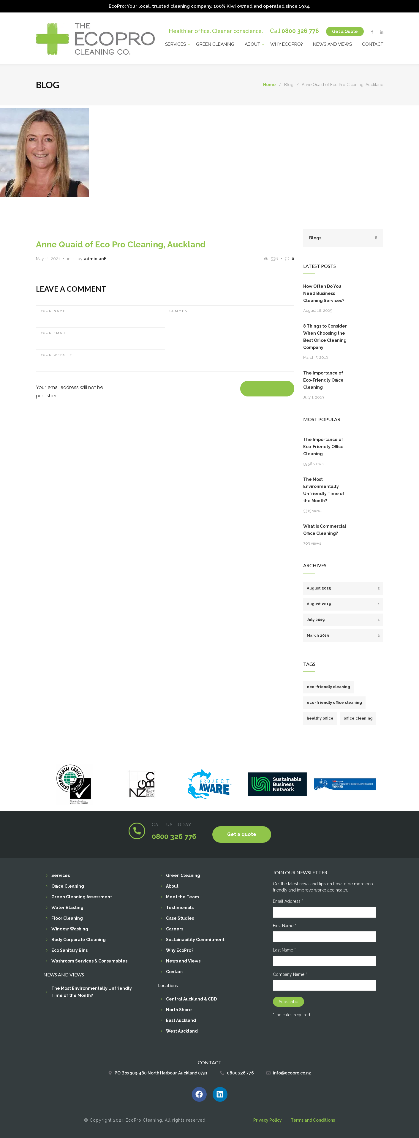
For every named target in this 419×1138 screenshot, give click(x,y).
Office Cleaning (67, 885)
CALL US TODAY (172, 824)
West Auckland (182, 1030)
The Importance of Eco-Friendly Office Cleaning (323, 379)
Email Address (288, 901)
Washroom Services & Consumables (89, 960)
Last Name (284, 949)
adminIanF (95, 258)
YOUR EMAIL (54, 332)
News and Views (332, 43)
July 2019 (343, 619)
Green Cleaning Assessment (81, 896)
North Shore (179, 1009)
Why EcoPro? (286, 43)
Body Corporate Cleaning (78, 939)
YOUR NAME (53, 310)
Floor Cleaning (67, 917)
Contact (372, 43)
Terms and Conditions (313, 1119)
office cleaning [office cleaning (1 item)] (358, 717)
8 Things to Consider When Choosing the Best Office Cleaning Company (325, 336)
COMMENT (180, 310)
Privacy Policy (267, 1119)
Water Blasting (67, 907)
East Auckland (181, 1019)
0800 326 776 (300, 30)
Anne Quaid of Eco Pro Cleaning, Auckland (120, 244)
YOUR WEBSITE (56, 354)
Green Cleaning (215, 43)
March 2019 (343, 635)
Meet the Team (182, 896)
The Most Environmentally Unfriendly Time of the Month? (323, 489)
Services (175, 43)
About (252, 43)
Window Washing (69, 928)
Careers (174, 928)
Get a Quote (345, 30)
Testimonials (180, 907)
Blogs (343, 237)
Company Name (290, 974)
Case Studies (180, 917)
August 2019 (343, 603)
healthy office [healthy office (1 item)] (320, 717)
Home (269, 84)
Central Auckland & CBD (191, 998)
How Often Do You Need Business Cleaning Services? (323, 292)
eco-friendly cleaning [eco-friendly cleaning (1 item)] (328, 686)
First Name (284, 925)
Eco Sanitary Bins (69, 949)
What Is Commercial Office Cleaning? (324, 529)
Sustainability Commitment (195, 939)
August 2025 (343, 587)
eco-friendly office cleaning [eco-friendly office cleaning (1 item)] (334, 702)
